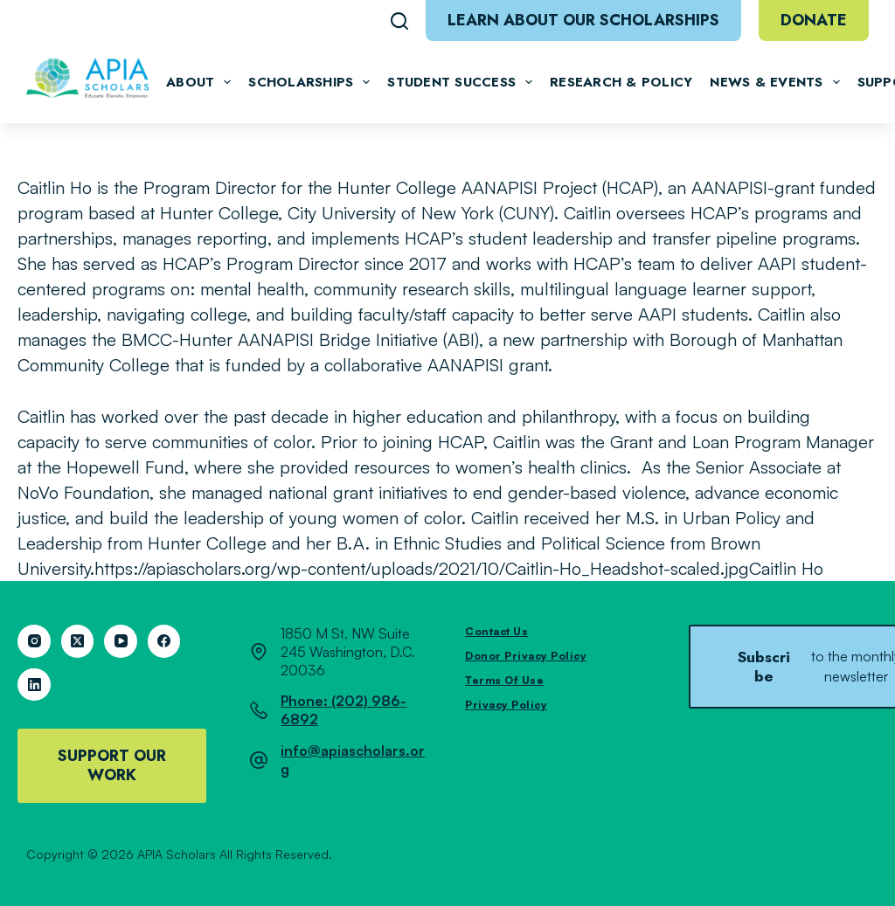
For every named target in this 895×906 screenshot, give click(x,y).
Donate (814, 20)
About (198, 82)
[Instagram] (34, 641)
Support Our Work (112, 765)
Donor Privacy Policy (525, 655)
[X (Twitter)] (77, 641)
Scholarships (309, 82)
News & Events (774, 82)
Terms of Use (504, 680)
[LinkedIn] (34, 685)
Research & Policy (621, 82)
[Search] (399, 21)
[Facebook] (164, 641)
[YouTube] (120, 641)
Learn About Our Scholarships (583, 20)
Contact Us (496, 631)
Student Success (459, 82)
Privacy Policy (506, 704)
